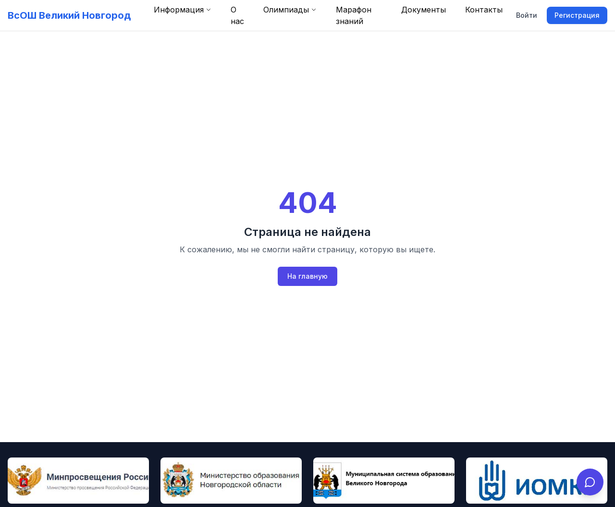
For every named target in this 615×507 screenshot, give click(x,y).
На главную (307, 276)
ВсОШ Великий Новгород (69, 15)
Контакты (484, 9)
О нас (237, 15)
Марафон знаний (353, 15)
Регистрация (577, 15)
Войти (526, 15)
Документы (423, 9)
